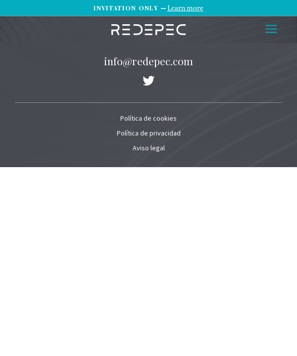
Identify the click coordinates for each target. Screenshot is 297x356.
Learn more (185, 8)
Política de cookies (148, 118)
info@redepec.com (148, 61)
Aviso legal (149, 148)
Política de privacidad (149, 133)
